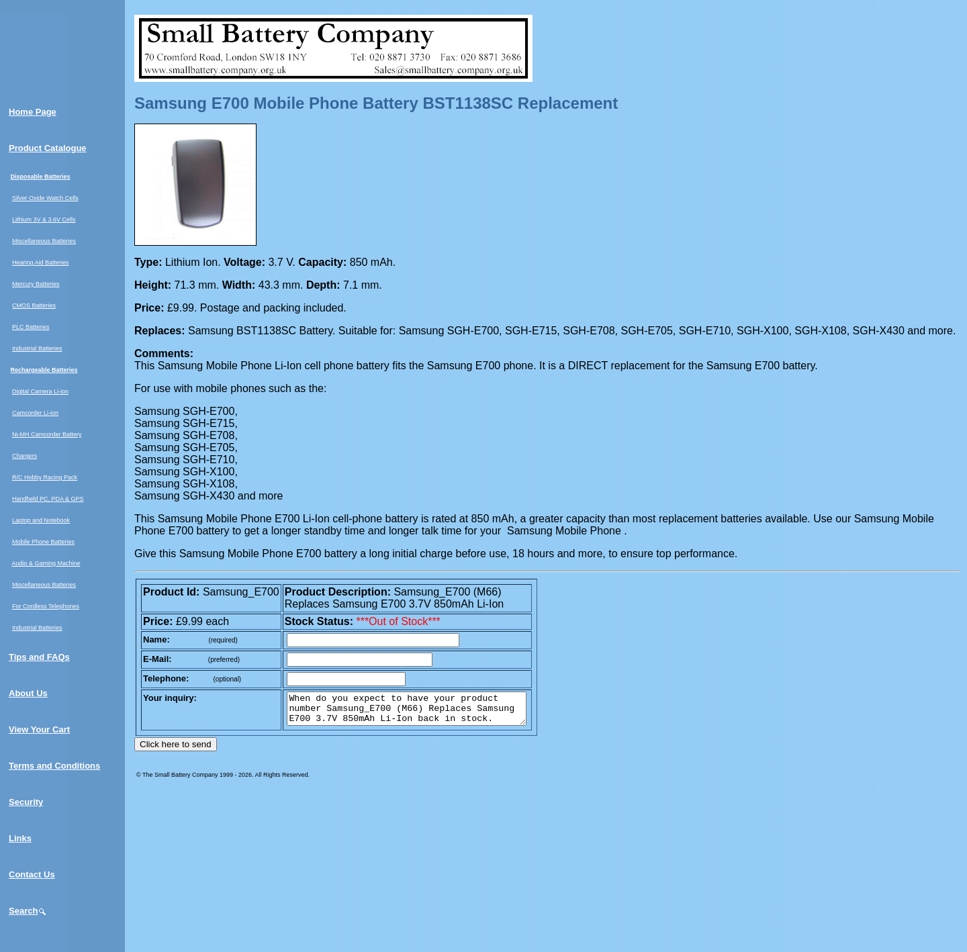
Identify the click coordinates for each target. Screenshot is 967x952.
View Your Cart (39, 729)
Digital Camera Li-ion (40, 391)
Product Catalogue (48, 148)
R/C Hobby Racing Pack (44, 477)
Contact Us (32, 874)
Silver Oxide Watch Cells (45, 198)
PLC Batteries (31, 327)
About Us (28, 693)
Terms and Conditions (54, 766)
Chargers (24, 456)
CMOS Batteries (34, 305)
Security (26, 802)
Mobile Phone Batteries (43, 541)
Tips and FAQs (39, 657)
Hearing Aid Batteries (40, 262)
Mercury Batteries (36, 284)
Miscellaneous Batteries (44, 241)
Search (28, 911)
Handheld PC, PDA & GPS (48, 498)
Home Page (32, 112)
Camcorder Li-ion (35, 413)
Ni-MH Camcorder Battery (47, 434)
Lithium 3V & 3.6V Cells (44, 219)
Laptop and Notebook (41, 520)
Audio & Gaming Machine (46, 563)
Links (20, 838)
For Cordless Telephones (45, 606)
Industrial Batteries (37, 348)
